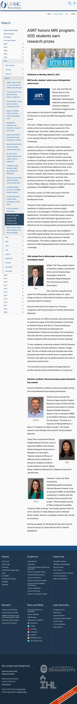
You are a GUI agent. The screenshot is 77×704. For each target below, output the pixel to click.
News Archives (9, 31)
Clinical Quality (58, 565)
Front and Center (10, 38)
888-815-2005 (22, 689)
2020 (5, 273)
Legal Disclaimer (59, 613)
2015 (5, 290)
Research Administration (10, 618)
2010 (5, 306)
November (8, 264)
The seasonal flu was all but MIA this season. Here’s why (14, 92)
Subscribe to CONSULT (35, 618)
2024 (5, 48)
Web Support (57, 625)
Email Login (6, 562)
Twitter (31, 624)
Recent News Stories (11, 28)
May (6, 239)
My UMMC (5, 573)
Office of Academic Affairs (37, 569)
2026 (5, 41)
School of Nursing (34, 589)
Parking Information (9, 576)
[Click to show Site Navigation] (74, 3)
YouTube (32, 627)
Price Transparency (60, 573)
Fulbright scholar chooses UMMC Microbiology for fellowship (12, 167)
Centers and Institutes (9, 607)
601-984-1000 (20, 687)
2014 (5, 293)
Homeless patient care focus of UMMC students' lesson (14, 187)
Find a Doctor (58, 568)
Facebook (32, 621)
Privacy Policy (58, 619)
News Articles (10, 63)
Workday (5, 582)
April (6, 235)
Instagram (33, 629)
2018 (5, 279)
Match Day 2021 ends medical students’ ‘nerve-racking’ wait (14, 177)
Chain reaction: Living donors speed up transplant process (14, 101)
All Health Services (59, 559)
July (6, 247)
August (7, 252)
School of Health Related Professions (36, 582)
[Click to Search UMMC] (70, 3)
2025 (5, 45)
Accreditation (32, 559)
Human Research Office (10, 610)
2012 (5, 300)
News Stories (36, 3)
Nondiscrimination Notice (62, 616)
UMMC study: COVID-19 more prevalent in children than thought (14, 82)
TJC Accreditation (59, 622)
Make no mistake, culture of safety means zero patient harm (13, 112)
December (8, 269)
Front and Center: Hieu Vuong (13, 207)
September (9, 256)
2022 (5, 55)
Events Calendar (33, 612)
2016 (5, 286)
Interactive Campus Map (10, 568)
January (8, 67)
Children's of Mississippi (61, 562)
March (7, 76)
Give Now (5, 565)
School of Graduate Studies (37, 578)
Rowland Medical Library (36, 572)
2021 (67, 11)
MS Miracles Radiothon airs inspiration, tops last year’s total (14, 124)
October (8, 260)
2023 (5, 51)
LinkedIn (32, 632)
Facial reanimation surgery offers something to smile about (13, 198)
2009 (5, 310)
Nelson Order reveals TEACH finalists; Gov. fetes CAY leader (14, 227)
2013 (5, 296)
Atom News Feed (35, 638)
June (7, 243)
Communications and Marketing (35, 608)
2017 (5, 283)
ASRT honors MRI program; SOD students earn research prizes (13, 217)
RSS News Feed (34, 635)
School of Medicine (34, 586)
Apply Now (31, 562)
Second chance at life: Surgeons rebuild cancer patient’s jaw (14, 144)
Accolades (7, 35)
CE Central (5, 559)
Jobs (3, 571)
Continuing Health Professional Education (38, 566)
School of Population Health (37, 591)
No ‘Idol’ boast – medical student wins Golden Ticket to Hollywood (14, 155)
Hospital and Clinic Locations (63, 571)
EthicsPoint (57, 610)
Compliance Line (59, 607)
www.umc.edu (6, 682)
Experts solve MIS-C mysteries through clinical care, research (14, 134)
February (8, 71)
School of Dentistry (34, 575)
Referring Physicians (60, 576)
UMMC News (32, 615)
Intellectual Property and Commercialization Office (10, 614)
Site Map (5, 579)
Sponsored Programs (9, 621)
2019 (5, 276)
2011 (5, 303)
